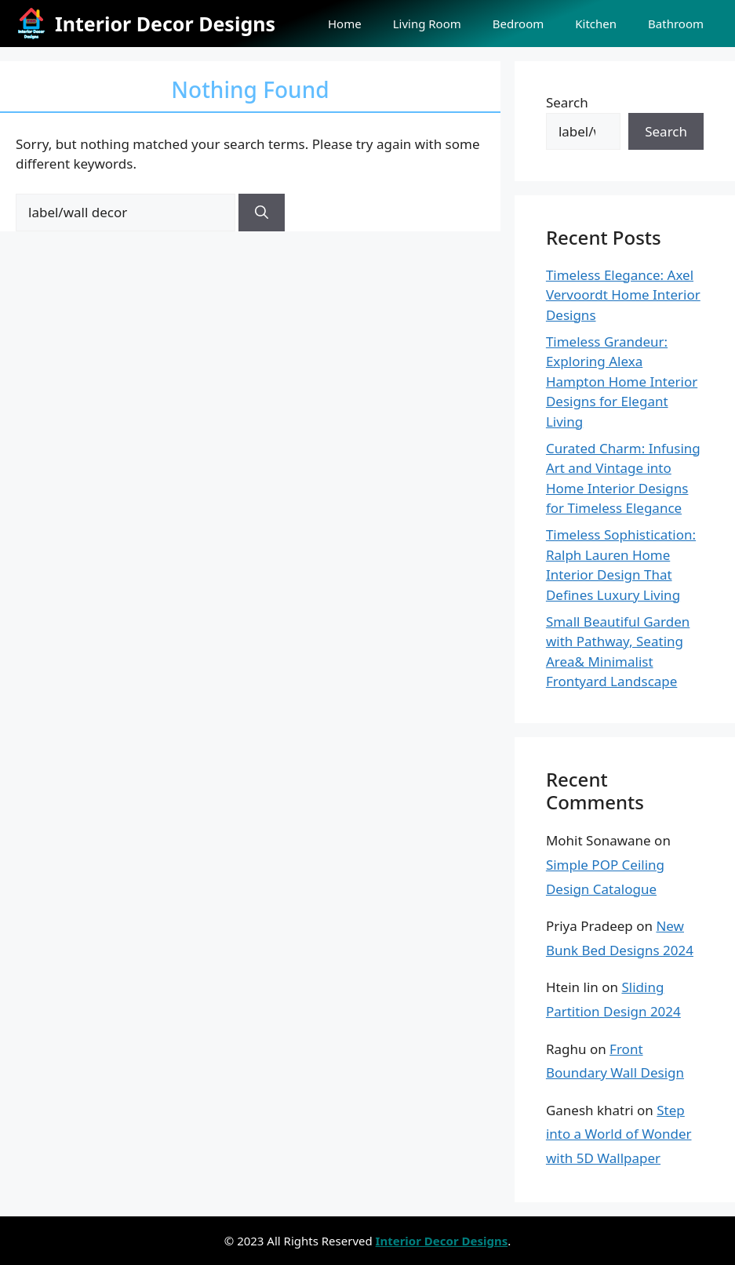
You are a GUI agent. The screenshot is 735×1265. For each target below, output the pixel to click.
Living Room (427, 23)
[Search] (261, 212)
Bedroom (518, 23)
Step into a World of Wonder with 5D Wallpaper (619, 1134)
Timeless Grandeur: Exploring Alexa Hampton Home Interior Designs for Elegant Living (621, 382)
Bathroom (676, 23)
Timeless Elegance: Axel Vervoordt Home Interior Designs (623, 295)
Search (567, 102)
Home (345, 23)
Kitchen (596, 23)
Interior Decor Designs (165, 23)
